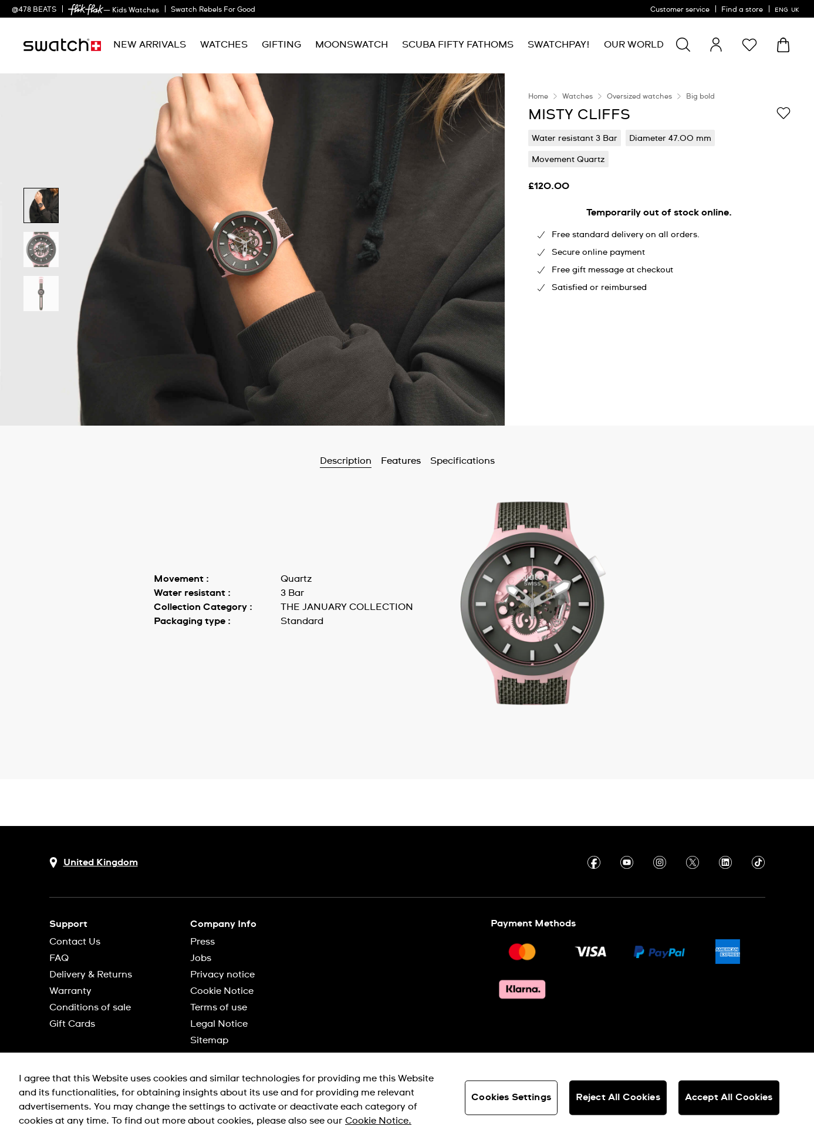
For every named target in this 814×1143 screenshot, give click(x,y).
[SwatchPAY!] (559, 45)
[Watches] (224, 45)
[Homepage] (62, 45)
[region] (659, 249)
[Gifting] (281, 45)
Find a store (742, 10)
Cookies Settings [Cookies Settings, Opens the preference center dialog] (511, 1097)
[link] (85, 9)
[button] (749, 44)
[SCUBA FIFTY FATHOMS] (458, 45)
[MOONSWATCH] (351, 45)
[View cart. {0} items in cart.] (783, 45)
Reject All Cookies (618, 1097)
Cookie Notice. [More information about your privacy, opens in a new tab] (378, 1120)
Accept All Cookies (729, 1097)
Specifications (462, 461)
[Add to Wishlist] (783, 114)
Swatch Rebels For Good (213, 10)
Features (401, 461)
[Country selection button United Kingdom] (93, 862)
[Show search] (683, 44)
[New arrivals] (149, 45)
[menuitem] (149, 45)
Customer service (680, 10)
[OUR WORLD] (634, 45)
